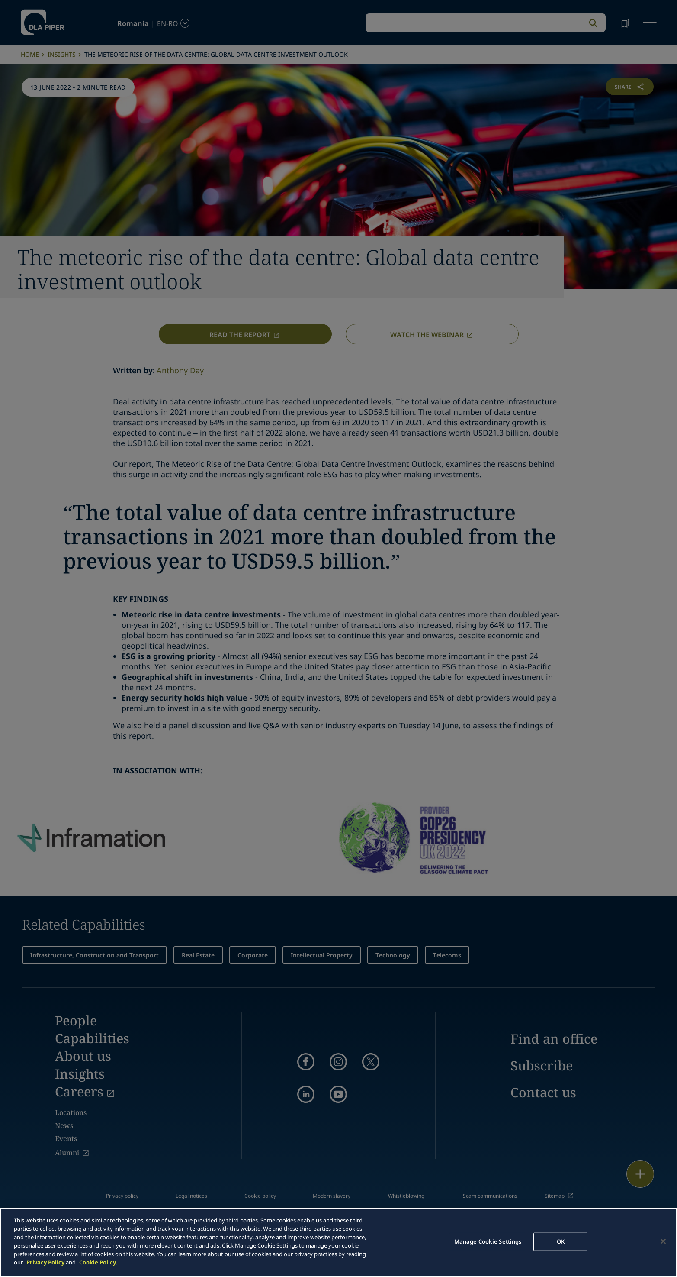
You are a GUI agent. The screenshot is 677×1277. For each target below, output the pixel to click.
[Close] (663, 1241)
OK (561, 1241)
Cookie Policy (97, 1262)
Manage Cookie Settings (488, 1241)
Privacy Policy (45, 1262)
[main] (338, 1242)
